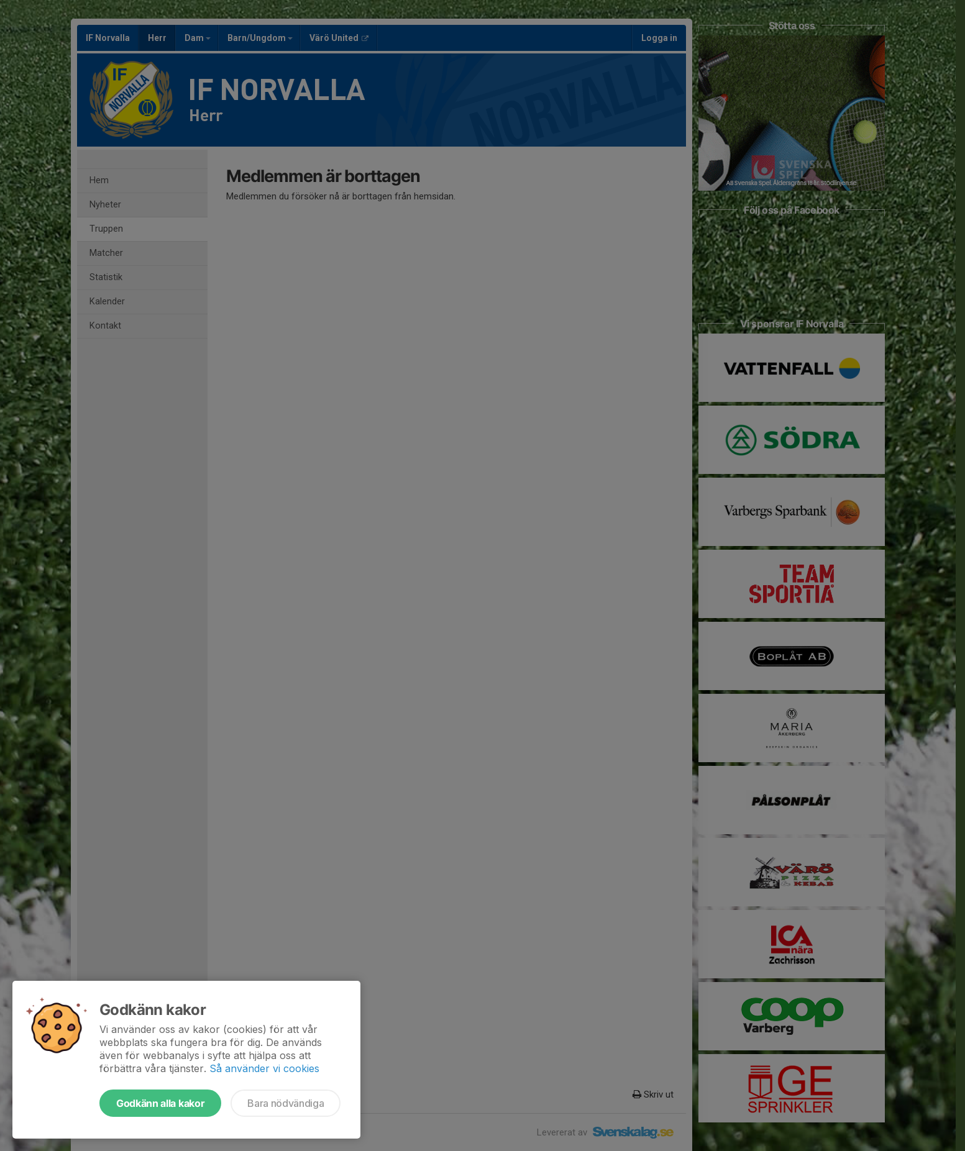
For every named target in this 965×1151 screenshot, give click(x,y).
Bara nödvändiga (285, 1103)
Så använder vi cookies (264, 1068)
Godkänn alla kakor (160, 1103)
